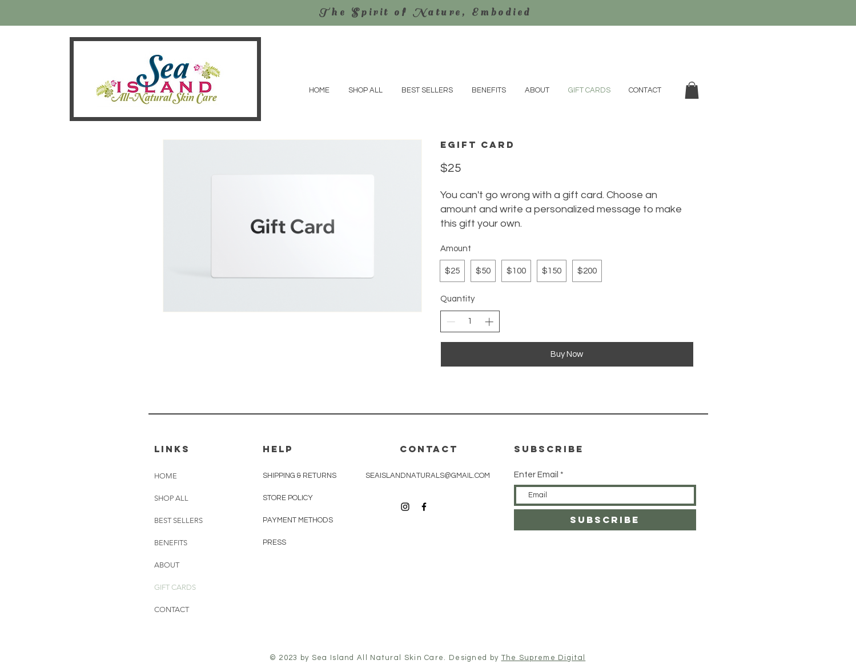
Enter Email (536, 474)
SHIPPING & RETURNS (299, 476)
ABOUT (166, 565)
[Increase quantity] (489, 321)
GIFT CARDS (175, 587)
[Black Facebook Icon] (424, 506)
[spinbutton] (470, 321)
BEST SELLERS (178, 520)
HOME (165, 476)
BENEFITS (170, 542)
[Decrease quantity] (450, 321)
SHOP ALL (171, 498)
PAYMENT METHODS (298, 520)
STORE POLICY (289, 498)
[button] (692, 90)
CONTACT (171, 609)
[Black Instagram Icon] (405, 506)
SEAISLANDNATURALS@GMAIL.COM (427, 476)
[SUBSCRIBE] (605, 519)
